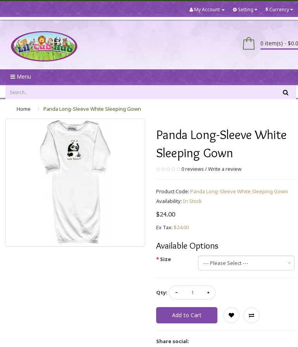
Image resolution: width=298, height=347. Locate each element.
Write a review (224, 168)
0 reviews (192, 168)
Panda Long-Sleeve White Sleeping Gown (92, 108)
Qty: (161, 292)
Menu (20, 76)
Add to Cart (187, 315)
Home (24, 108)
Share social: (172, 341)
